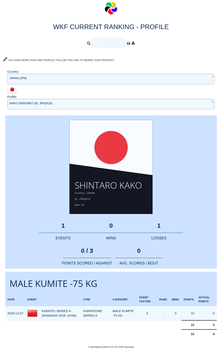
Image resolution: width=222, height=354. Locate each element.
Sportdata (129, 347)
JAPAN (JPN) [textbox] (18, 78)
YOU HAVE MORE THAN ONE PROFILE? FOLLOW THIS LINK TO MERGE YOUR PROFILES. (59, 60)
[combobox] (111, 79)
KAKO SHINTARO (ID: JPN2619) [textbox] (30, 103)
